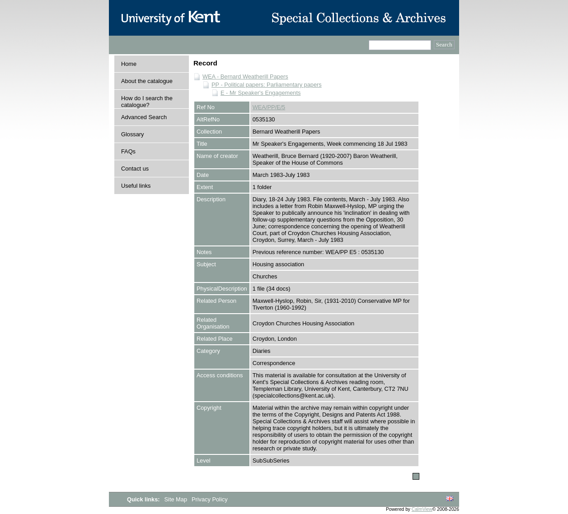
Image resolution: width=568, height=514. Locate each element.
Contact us (135, 168)
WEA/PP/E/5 (269, 107)
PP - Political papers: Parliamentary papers (266, 84)
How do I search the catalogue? (147, 101)
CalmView (422, 509)
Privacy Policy (210, 499)
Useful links (135, 185)
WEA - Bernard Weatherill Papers (245, 76)
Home (128, 63)
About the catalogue (147, 81)
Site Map (176, 499)
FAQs (128, 151)
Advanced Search (144, 117)
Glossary (132, 134)
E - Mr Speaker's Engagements (260, 92)
